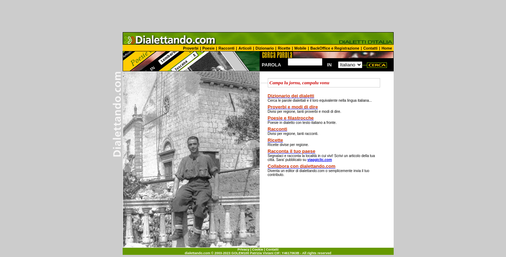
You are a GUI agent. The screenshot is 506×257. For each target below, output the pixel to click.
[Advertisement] (253, 16)
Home (387, 48)
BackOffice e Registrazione (334, 48)
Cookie (257, 249)
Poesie (208, 48)
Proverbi (190, 48)
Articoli (245, 48)
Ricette (284, 48)
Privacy (243, 249)
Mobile (301, 48)
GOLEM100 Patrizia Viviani (252, 253)
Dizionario (265, 48)
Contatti (370, 48)
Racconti (227, 48)
